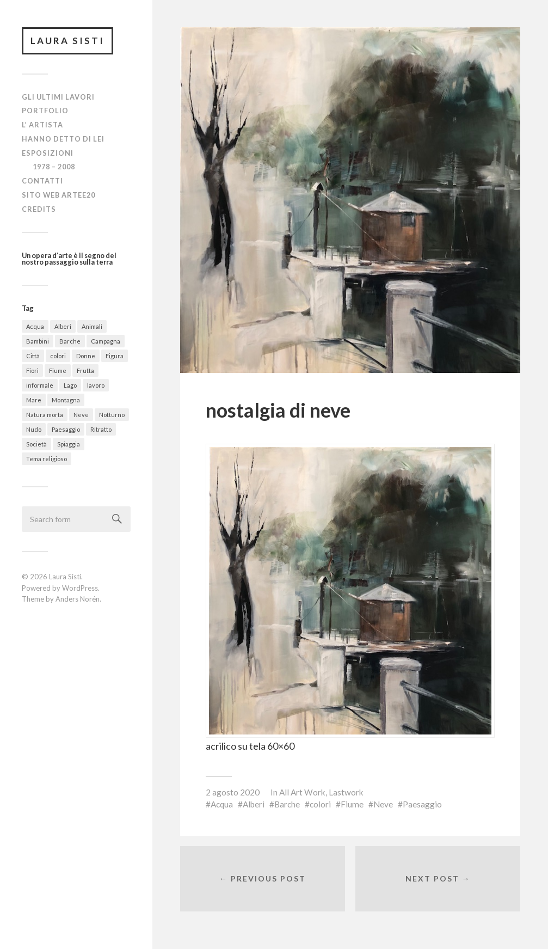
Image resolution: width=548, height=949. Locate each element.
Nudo (33, 429)
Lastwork (346, 792)
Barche (70, 341)
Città (33, 355)
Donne (85, 355)
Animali (92, 326)
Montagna (66, 399)
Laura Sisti (67, 40)
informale (39, 385)
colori (58, 355)
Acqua (35, 326)
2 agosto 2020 (233, 792)
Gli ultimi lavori (58, 97)
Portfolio (45, 110)
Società (36, 444)
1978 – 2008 (54, 166)
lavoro (95, 385)
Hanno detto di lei (63, 138)
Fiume (57, 370)
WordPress (80, 588)
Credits (39, 209)
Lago (70, 385)
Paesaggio (66, 429)
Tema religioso (46, 458)
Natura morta (44, 414)
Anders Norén (78, 599)
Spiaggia (68, 444)
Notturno (112, 414)
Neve (81, 414)
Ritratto (101, 429)
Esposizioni (47, 153)
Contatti (42, 180)
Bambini (37, 341)
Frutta (85, 370)
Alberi (62, 326)
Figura (115, 355)
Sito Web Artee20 (58, 195)
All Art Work (302, 792)
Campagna (105, 341)
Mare (33, 399)
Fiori (32, 370)
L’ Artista (42, 124)
